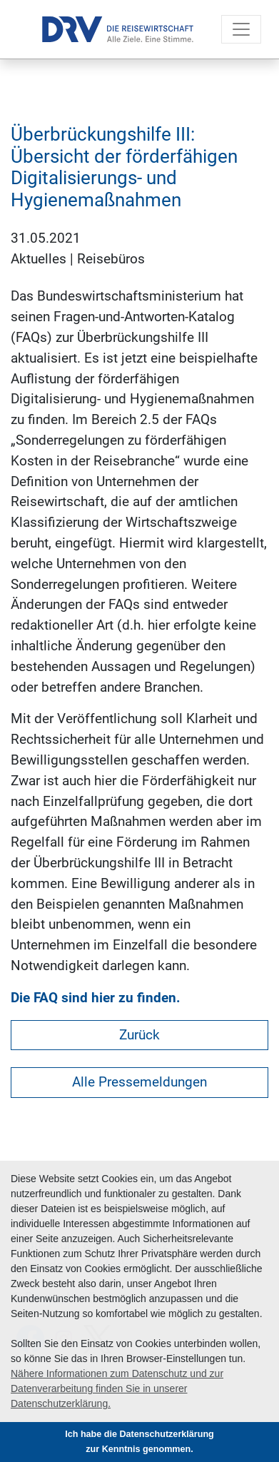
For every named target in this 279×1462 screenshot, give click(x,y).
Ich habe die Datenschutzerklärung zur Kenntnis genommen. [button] (139, 1441)
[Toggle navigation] (241, 29)
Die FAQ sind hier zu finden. (96, 997)
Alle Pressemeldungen (139, 1082)
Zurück (139, 1035)
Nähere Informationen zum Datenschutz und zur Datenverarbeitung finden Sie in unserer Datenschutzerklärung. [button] (117, 1388)
